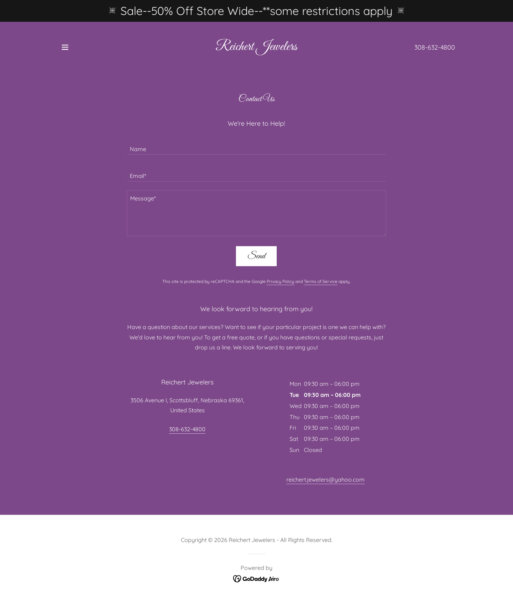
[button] (65, 47)
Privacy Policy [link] (280, 281)
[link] (256, 47)
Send (256, 256)
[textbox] (256, 145)
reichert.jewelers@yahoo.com (325, 479)
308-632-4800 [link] (434, 47)
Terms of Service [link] (320, 281)
